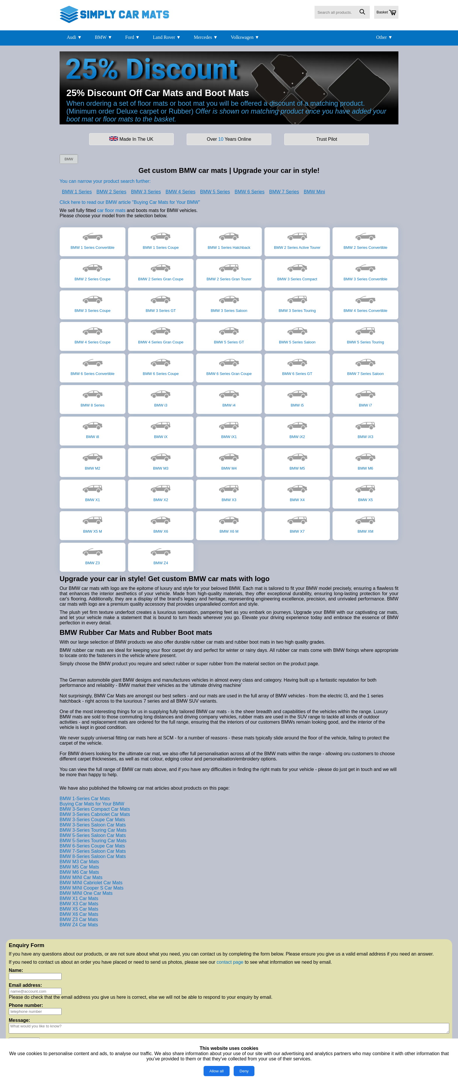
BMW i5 (297, 397)
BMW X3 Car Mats (79, 903)
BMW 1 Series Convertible (92, 240)
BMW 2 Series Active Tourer (297, 240)
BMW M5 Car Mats (79, 866)
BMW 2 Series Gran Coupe (160, 271)
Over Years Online (229, 139)
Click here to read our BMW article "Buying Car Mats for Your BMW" (130, 202)
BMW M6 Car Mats (79, 872)
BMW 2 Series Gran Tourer (229, 271)
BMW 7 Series (284, 191)
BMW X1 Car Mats (79, 898)
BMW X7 (297, 524)
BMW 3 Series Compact (297, 271)
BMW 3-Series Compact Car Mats (95, 809)
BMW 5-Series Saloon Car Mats (93, 835)
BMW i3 (160, 397)
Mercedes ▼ (206, 37)
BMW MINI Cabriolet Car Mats (91, 882)
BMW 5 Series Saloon (297, 334)
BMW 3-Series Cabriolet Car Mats (95, 814)
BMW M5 (297, 460)
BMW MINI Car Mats (81, 877)
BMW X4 (297, 492)
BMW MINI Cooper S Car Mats (92, 887)
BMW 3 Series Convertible (365, 271)
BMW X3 (229, 492)
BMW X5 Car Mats (79, 908)
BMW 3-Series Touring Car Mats (93, 830)
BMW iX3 (365, 429)
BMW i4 (229, 397)
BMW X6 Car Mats (79, 914)
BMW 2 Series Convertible (365, 240)
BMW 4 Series (180, 191)
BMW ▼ (103, 37)
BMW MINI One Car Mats (86, 893)
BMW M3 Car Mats (79, 861)
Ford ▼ (132, 37)
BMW (69, 159)
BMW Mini (314, 191)
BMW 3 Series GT (161, 303)
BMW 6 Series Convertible (92, 366)
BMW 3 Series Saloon (229, 303)
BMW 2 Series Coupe (92, 271)
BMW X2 (160, 492)
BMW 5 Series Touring (365, 334)
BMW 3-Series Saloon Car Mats (93, 824)
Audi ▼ (74, 37)
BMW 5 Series (215, 191)
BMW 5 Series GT (229, 334)
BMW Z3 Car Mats (79, 919)
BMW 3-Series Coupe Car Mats (92, 819)
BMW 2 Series (111, 191)
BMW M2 (92, 460)
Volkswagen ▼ (245, 37)
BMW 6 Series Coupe (161, 366)
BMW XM (365, 524)
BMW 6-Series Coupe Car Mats (92, 845)
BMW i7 (365, 397)
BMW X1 (92, 492)
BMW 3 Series (146, 191)
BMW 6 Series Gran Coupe (228, 366)
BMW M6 (365, 460)
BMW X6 (160, 524)
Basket (386, 12)
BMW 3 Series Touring (297, 303)
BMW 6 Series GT (297, 366)
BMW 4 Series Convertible (365, 303)
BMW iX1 (229, 429)
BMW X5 (365, 492)
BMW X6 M (229, 524)
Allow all (216, 1071)
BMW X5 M (92, 524)
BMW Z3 (92, 555)
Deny (244, 1071)
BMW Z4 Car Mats (79, 924)
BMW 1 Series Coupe (161, 240)
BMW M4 (229, 460)
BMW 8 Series (93, 397)
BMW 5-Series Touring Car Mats (93, 840)
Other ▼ (384, 37)
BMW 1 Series (77, 191)
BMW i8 (92, 429)
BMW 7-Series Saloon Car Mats (93, 851)
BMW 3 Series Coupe (92, 303)
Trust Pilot (326, 139)
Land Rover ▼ (167, 37)
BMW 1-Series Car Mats (85, 798)
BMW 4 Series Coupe (92, 334)
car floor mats (111, 210)
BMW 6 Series (249, 191)
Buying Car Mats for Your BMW (92, 803)
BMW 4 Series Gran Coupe (160, 334)
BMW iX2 (297, 429)
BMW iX (160, 429)
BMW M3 (160, 460)
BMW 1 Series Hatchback (229, 240)
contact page (230, 962)
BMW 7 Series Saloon (365, 366)
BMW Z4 (160, 555)
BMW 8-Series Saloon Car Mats (93, 856)
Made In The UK (131, 139)
